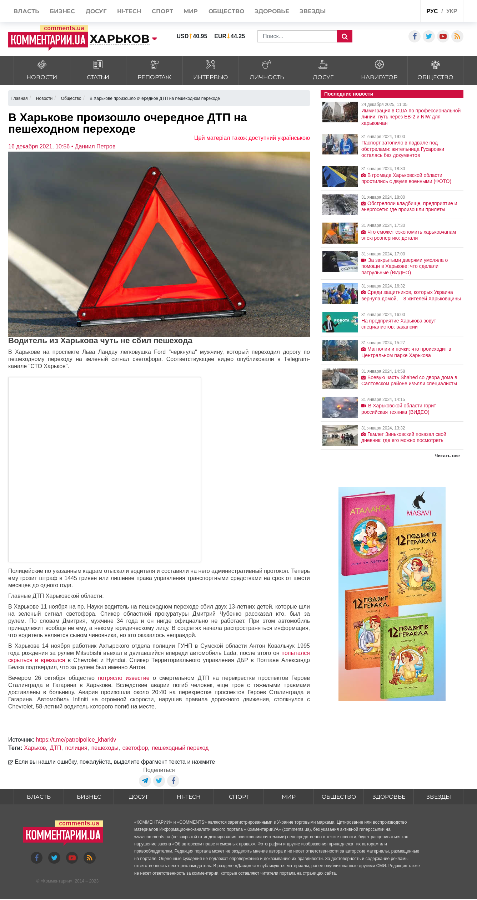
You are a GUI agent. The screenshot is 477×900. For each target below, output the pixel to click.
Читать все (447, 455)
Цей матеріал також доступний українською (252, 138)
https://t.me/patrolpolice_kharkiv (76, 740)
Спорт (239, 796)
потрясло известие (123, 678)
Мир (289, 796)
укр (451, 11)
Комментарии (56, 881)
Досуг (139, 796)
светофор (135, 748)
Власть (39, 796)
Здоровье (389, 796)
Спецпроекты (387, 12)
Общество (339, 796)
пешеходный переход (180, 748)
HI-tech (189, 796)
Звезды (438, 796)
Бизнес (88, 796)
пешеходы (105, 748)
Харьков (35, 748)
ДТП (55, 748)
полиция (76, 748)
